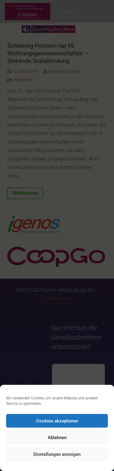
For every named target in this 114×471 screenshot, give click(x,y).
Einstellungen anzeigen (57, 454)
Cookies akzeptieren (57, 421)
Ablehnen (57, 437)
